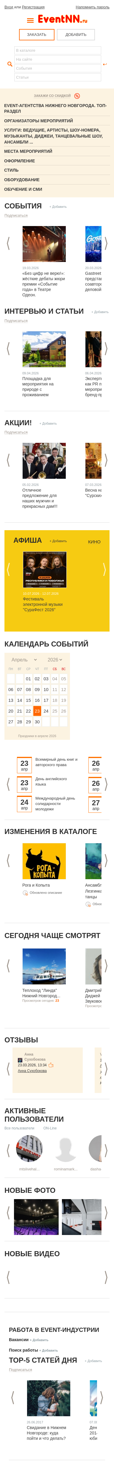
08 (28, 689)
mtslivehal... (29, 1169)
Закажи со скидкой (52, 95)
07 (19, 689)
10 (46, 689)
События (23, 206)
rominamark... (65, 1169)
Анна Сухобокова (32, 1071)
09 (37, 689)
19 (63, 700)
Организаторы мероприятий (38, 120)
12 (63, 689)
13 (10, 700)
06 (10, 689)
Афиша (27, 540)
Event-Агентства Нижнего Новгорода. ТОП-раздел (55, 108)
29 (28, 721)
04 (54, 678)
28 (19, 721)
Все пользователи (19, 1128)
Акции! (18, 423)
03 (46, 678)
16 (37, 700)
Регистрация (33, 7)
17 (46, 700)
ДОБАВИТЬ (75, 34)
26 (63, 710)
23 (37, 710)
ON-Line (50, 1128)
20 (10, 710)
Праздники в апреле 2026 (37, 736)
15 (28, 700)
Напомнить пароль (93, 7)
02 (37, 678)
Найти (9, 64)
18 (54, 700)
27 (10, 721)
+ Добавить (58, 206)
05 (63, 678)
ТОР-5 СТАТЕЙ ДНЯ (43, 1360)
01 (28, 678)
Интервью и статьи (44, 311)
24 (46, 710)
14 (19, 700)
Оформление (19, 160)
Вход (8, 7)
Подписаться (16, 215)
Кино (94, 541)
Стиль (11, 170)
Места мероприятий (28, 151)
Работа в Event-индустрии (54, 1329)
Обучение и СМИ (23, 189)
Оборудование (22, 179)
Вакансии (19, 1339)
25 (54, 710)
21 (19, 710)
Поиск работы (23, 1350)
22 (28, 710)
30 (37, 721)
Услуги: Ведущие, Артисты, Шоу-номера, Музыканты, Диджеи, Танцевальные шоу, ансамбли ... (53, 136)
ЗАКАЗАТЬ (36, 34)
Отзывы (21, 1040)
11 (54, 689)
